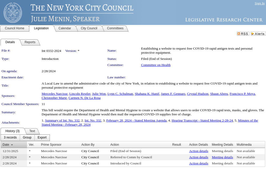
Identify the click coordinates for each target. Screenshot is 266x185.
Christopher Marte (54, 98)
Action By (88, 144)
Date (6, 144)
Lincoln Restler (79, 94)
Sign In (260, 3)
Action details (198, 151)
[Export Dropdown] (42, 138)
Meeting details (222, 151)
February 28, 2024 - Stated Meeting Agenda (136, 120)
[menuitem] (10, 138)
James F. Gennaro (173, 94)
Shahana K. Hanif (147, 94)
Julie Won (99, 94)
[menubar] (25, 137)
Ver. (31, 144)
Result (176, 144)
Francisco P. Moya (242, 94)
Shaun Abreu (219, 94)
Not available (246, 151)
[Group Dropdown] (27, 138)
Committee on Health (156, 65)
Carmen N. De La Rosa (85, 98)
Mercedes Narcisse (55, 94)
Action (115, 144)
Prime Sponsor (51, 144)
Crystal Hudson (197, 94)
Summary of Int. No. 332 (62, 120)
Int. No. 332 (93, 120)
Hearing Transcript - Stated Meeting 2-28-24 (202, 120)
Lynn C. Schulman (120, 94)
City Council (90, 151)
